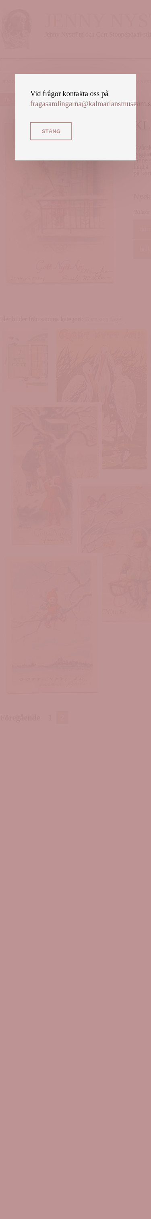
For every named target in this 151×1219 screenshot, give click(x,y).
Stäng (51, 131)
